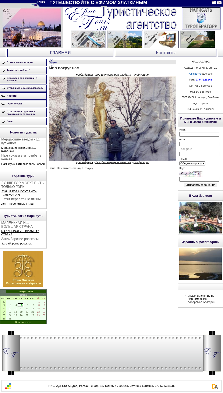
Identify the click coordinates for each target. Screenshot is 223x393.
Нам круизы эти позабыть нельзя (23, 163)
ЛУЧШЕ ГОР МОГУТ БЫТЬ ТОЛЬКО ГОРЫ (19, 193)
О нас (10, 121)
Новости (12, 95)
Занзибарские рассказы (16, 243)
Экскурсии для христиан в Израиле (22, 79)
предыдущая (84, 74)
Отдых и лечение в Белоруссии (25, 88)
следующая (141, 74)
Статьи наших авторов (20, 62)
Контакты (166, 52)
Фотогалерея (14, 103)
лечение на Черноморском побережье (201, 299)
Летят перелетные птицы (17, 203)
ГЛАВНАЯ (60, 52)
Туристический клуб (18, 70)
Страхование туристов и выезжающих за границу (21, 112)
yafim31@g (194, 73)
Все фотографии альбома (113, 74)
